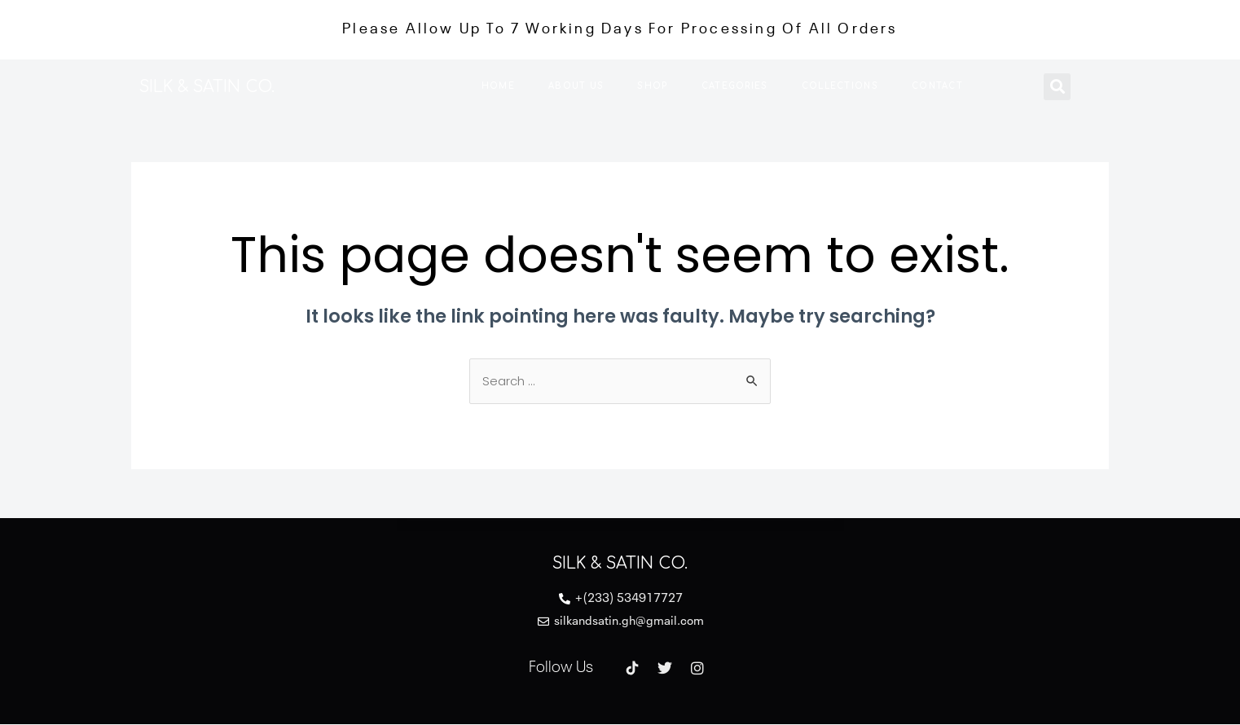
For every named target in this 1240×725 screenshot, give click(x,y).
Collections (840, 85)
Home (498, 85)
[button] (1057, 86)
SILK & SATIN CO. (210, 86)
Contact (937, 85)
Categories (734, 85)
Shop (652, 85)
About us (576, 85)
